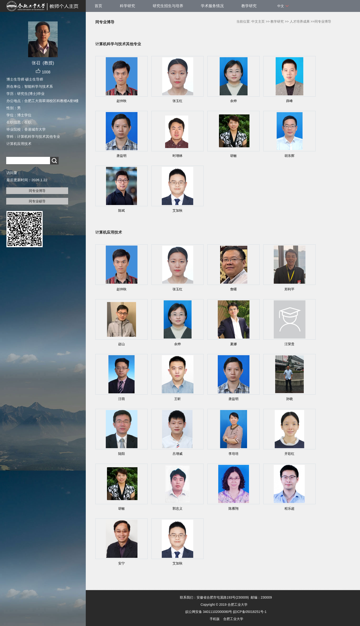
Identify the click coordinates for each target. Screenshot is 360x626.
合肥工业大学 (233, 619)
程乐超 (289, 508)
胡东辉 (289, 156)
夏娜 (233, 344)
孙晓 (289, 399)
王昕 (177, 399)
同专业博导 (37, 191)
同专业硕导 (37, 201)
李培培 (233, 454)
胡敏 (233, 156)
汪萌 (121, 399)
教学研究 (249, 6)
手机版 (215, 619)
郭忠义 (177, 508)
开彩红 (289, 454)
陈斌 (121, 210)
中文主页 (258, 21)
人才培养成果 (300, 21)
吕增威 (177, 454)
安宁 (121, 563)
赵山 (121, 344)
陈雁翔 (233, 508)
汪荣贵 (289, 344)
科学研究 (127, 6)
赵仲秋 (122, 101)
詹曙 (233, 289)
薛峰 (289, 101)
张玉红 (177, 101)
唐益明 (122, 156)
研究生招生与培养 (168, 6)
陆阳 (121, 454)
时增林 (177, 156)
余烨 (233, 101)
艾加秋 (177, 210)
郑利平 (289, 289)
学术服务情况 (212, 6)
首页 (98, 6)
